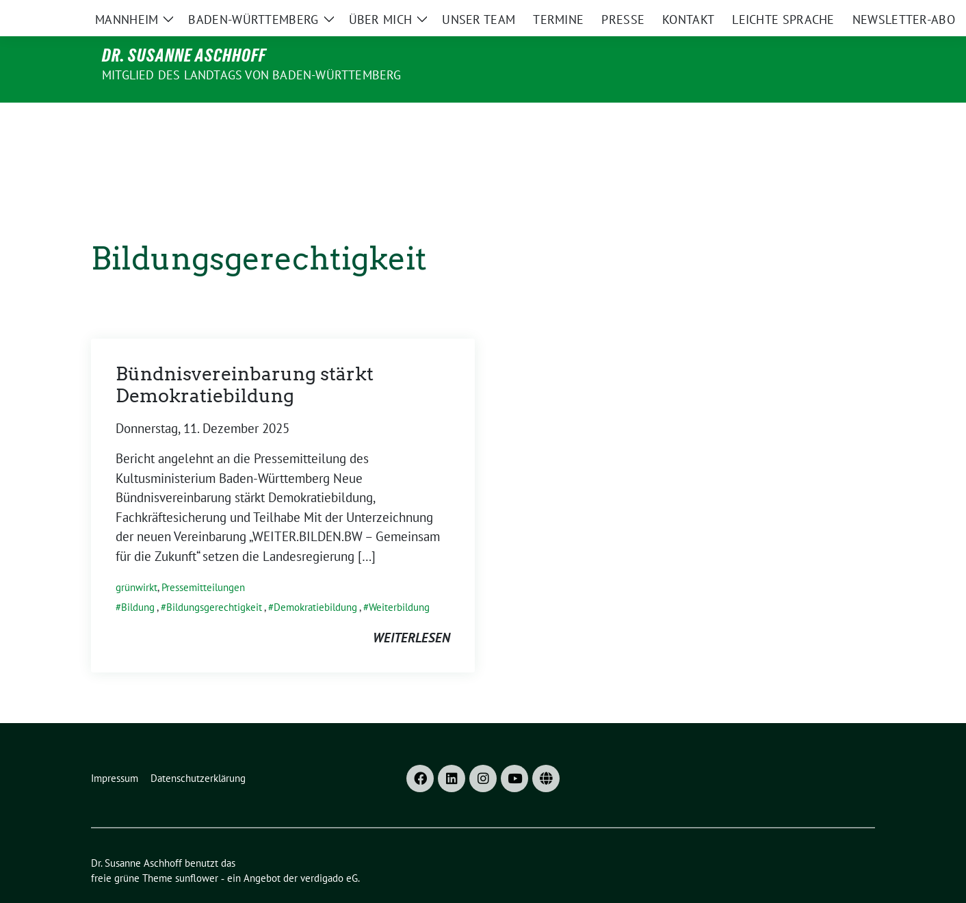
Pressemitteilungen (203, 558)
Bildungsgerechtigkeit (214, 578)
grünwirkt (136, 558)
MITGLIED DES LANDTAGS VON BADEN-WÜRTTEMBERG (252, 75)
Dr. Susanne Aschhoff (184, 55)
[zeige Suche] (850, 13)
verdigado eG (329, 849)
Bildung (138, 578)
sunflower (196, 849)
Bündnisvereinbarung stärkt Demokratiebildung (245, 356)
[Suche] (831, 13)
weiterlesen (411, 609)
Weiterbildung (399, 578)
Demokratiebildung (315, 578)
